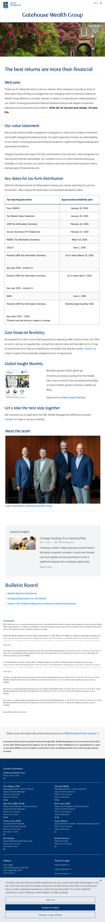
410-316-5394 (15, 844)
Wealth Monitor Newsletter (22, 593)
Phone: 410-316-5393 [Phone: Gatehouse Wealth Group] (11, 775)
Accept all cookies (50, 907)
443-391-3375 (12, 846)
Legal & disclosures (62, 869)
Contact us (90, 348)
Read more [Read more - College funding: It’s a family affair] (45, 567)
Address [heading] (7, 860)
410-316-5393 (66, 826)
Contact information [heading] (13, 768)
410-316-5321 (66, 812)
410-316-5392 (66, 794)
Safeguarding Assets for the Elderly (26, 598)
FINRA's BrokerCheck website (80, 733)
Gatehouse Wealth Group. (39, 505)
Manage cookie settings (50, 915)
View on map (8, 873)
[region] (52, 899)
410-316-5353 (15, 812)
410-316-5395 (15, 829)
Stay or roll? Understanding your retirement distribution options (41, 603)
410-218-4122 (12, 797)
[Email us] (4, 778)
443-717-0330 (12, 832)
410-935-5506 (63, 797)
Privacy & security (61, 865)
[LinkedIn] (7, 800)
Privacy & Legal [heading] (62, 860)
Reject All (50, 899)
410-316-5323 (66, 844)
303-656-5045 (63, 814)
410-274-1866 (12, 814)
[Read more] (7, 645)
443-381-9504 (63, 829)
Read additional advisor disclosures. (15, 712)
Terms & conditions (62, 873)
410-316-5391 (15, 794)
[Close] (101, 880)
